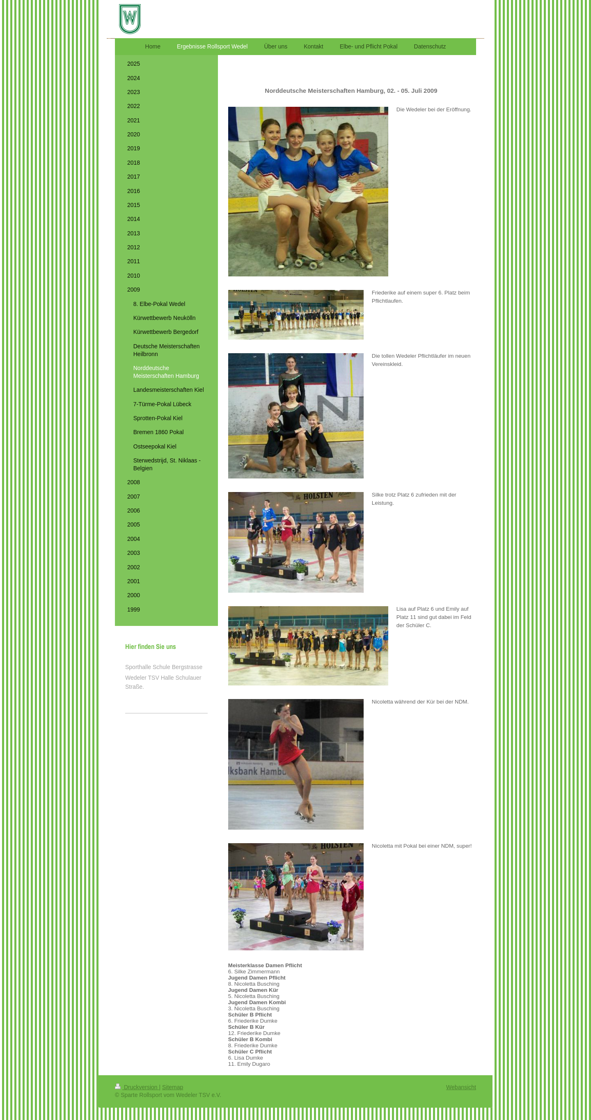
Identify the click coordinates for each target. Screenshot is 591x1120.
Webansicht (461, 1087)
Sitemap (172, 1087)
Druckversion (137, 1087)
